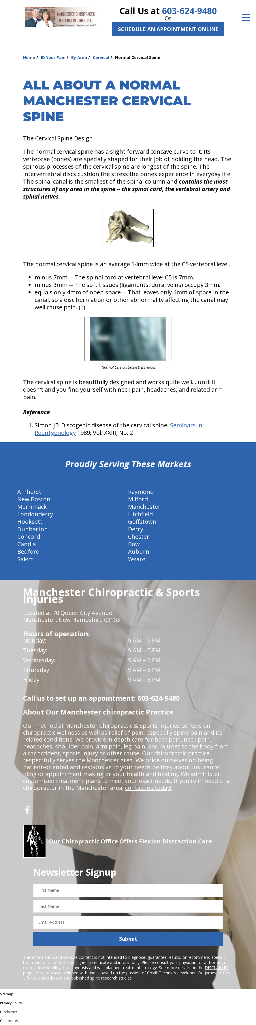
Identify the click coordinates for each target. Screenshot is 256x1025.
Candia (26, 544)
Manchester (144, 506)
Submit (128, 938)
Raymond (141, 492)
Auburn (138, 551)
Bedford (28, 551)
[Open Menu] (245, 17)
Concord (28, 536)
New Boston (33, 499)
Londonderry (35, 514)
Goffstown (142, 521)
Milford (138, 499)
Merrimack (32, 506)
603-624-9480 (189, 11)
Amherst (29, 492)
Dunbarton (32, 529)
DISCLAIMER (217, 967)
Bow (134, 544)
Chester (138, 536)
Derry (135, 529)
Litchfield (140, 514)
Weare (136, 559)
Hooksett (29, 521)
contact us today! (148, 788)
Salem (25, 559)
